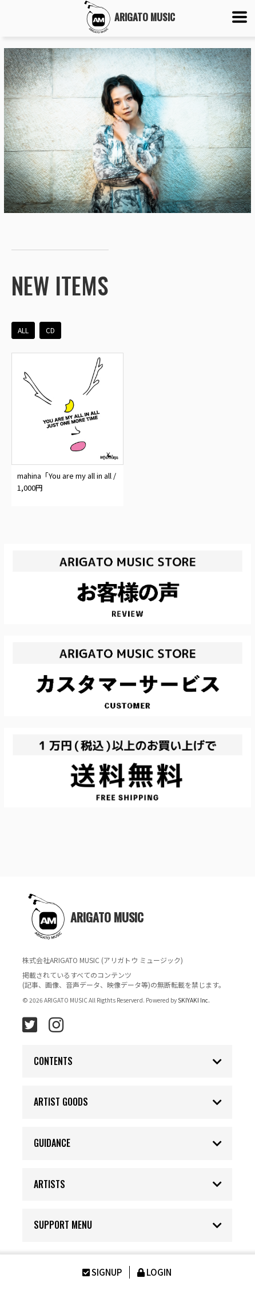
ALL (23, 330)
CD (50, 330)
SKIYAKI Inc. (194, 1000)
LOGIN (154, 1272)
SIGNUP (101, 1272)
